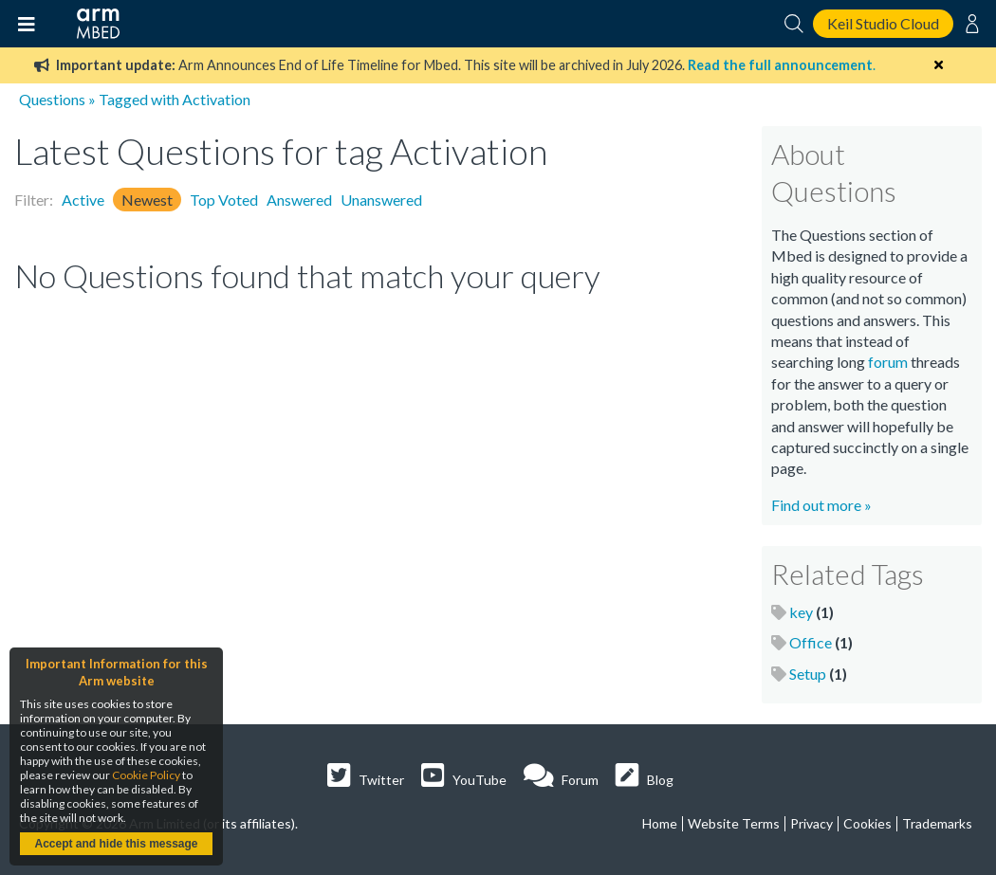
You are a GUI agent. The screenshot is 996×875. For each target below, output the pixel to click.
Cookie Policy (146, 775)
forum (888, 362)
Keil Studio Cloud (883, 23)
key (801, 612)
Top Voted (224, 200)
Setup (807, 674)
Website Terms (734, 823)
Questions (52, 99)
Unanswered (381, 200)
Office (810, 642)
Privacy (811, 823)
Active (83, 200)
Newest (147, 200)
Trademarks (937, 823)
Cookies (867, 823)
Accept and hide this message (115, 843)
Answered (299, 200)
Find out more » (821, 505)
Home (659, 823)
